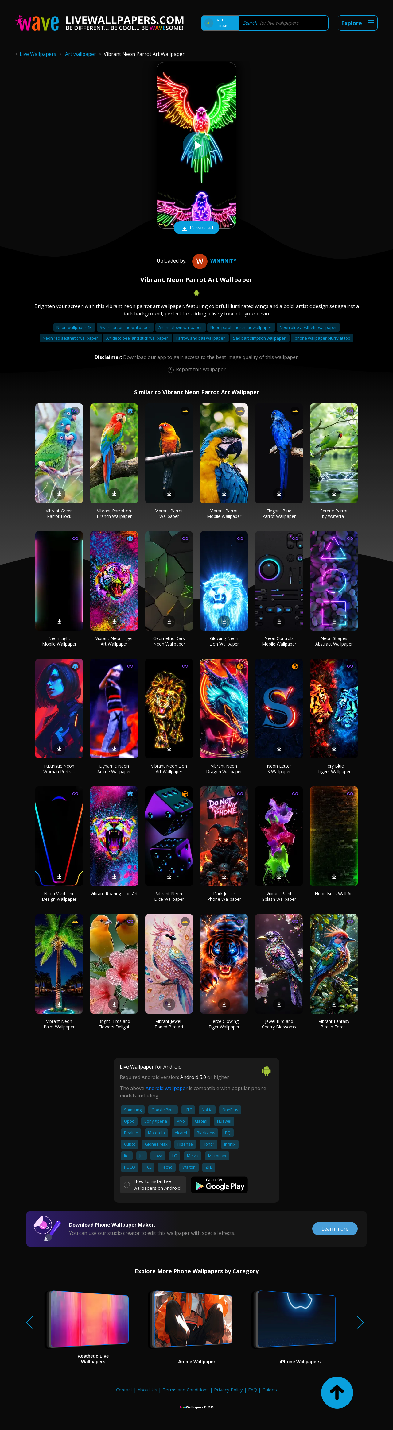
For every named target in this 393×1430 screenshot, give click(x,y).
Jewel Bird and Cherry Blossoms (279, 1024)
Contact (124, 1389)
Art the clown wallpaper (180, 327)
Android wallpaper (167, 1088)
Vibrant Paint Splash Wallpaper (279, 896)
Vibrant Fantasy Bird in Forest (334, 1024)
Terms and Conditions (185, 1389)
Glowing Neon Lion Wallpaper (224, 641)
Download (196, 228)
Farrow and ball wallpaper (201, 338)
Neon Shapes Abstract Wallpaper (334, 641)
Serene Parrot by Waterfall (334, 513)
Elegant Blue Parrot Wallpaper (279, 513)
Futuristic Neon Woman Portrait (59, 768)
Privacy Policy (228, 1389)
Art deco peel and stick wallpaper (137, 338)
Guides (269, 1389)
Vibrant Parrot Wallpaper (169, 513)
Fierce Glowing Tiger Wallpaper (223, 1024)
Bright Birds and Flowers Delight (114, 1024)
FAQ (252, 1389)
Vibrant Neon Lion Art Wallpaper (169, 768)
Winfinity (213, 260)
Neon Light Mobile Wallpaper (59, 641)
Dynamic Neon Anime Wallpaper (114, 768)
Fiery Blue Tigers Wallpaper (334, 768)
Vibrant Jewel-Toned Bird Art (169, 1024)
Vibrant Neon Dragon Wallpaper (224, 768)
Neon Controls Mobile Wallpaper (279, 641)
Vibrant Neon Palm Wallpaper (59, 1024)
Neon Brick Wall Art (334, 893)
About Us (147, 1389)
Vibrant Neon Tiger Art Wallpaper (114, 641)
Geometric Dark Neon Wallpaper (169, 641)
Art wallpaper (80, 54)
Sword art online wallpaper (125, 327)
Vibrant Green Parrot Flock (59, 513)
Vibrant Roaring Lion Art (114, 893)
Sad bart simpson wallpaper (259, 338)
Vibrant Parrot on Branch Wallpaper (114, 513)
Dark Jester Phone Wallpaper (224, 896)
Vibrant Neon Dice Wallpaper (169, 896)
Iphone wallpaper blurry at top (322, 338)
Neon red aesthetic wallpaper (71, 338)
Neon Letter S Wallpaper (279, 768)
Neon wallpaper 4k (74, 327)
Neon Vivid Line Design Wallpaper (59, 896)
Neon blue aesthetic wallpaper (308, 327)
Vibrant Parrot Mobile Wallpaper (224, 513)
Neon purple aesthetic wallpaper (241, 327)
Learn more (334, 1228)
